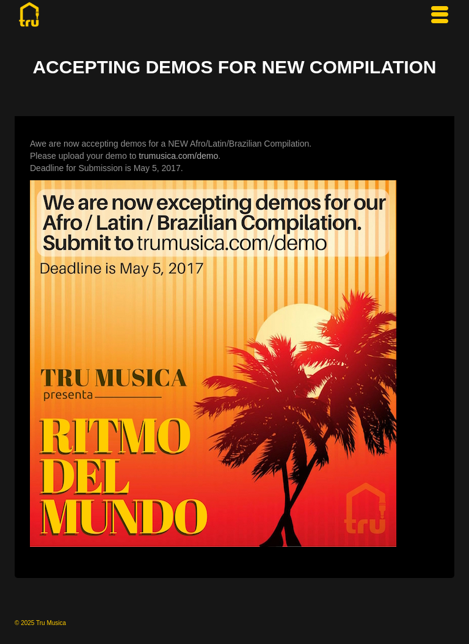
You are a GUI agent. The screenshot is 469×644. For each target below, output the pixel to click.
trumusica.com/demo (178, 156)
